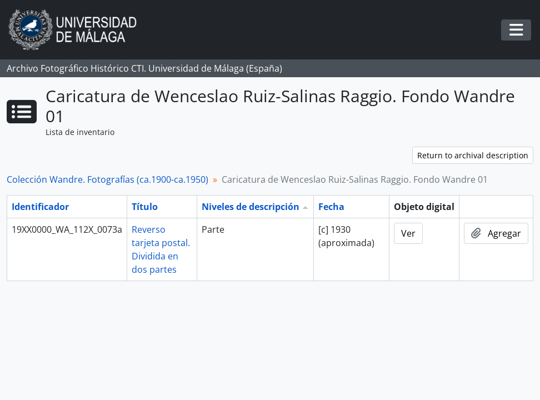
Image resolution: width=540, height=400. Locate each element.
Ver (408, 233)
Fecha (331, 207)
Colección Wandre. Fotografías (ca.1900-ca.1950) (107, 179)
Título (145, 207)
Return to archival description (472, 155)
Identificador (40, 207)
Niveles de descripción (250, 207)
